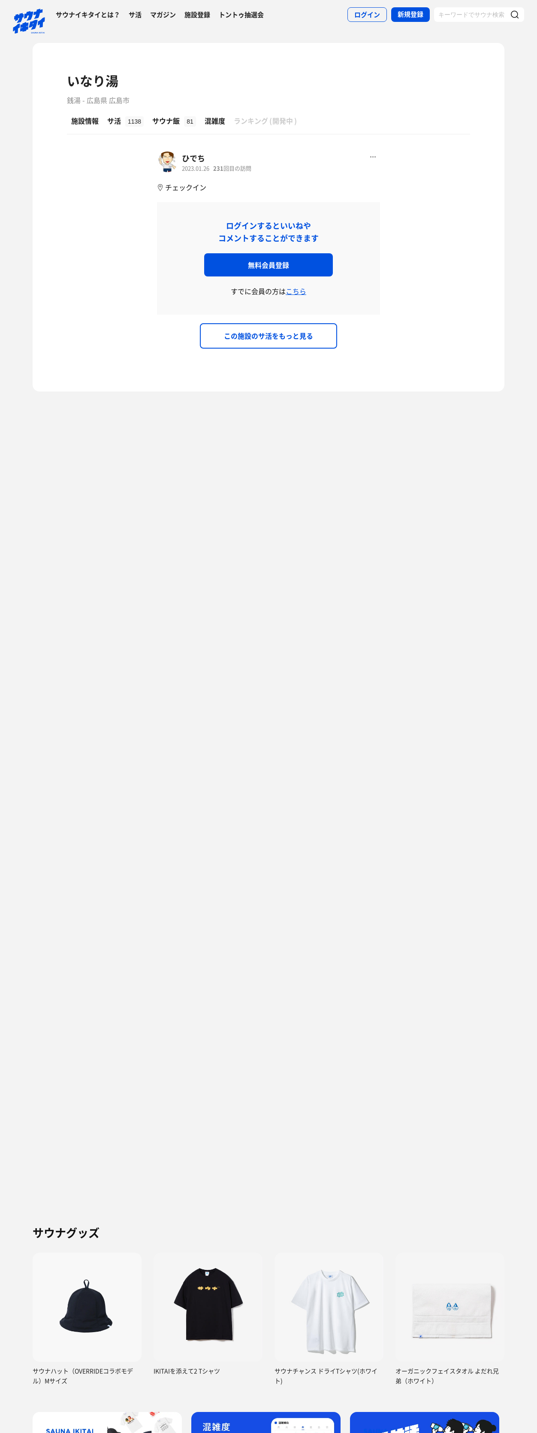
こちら (296, 291)
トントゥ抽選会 (241, 14)
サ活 (135, 14)
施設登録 (197, 14)
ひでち (193, 158)
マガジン (163, 14)
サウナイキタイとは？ (88, 14)
